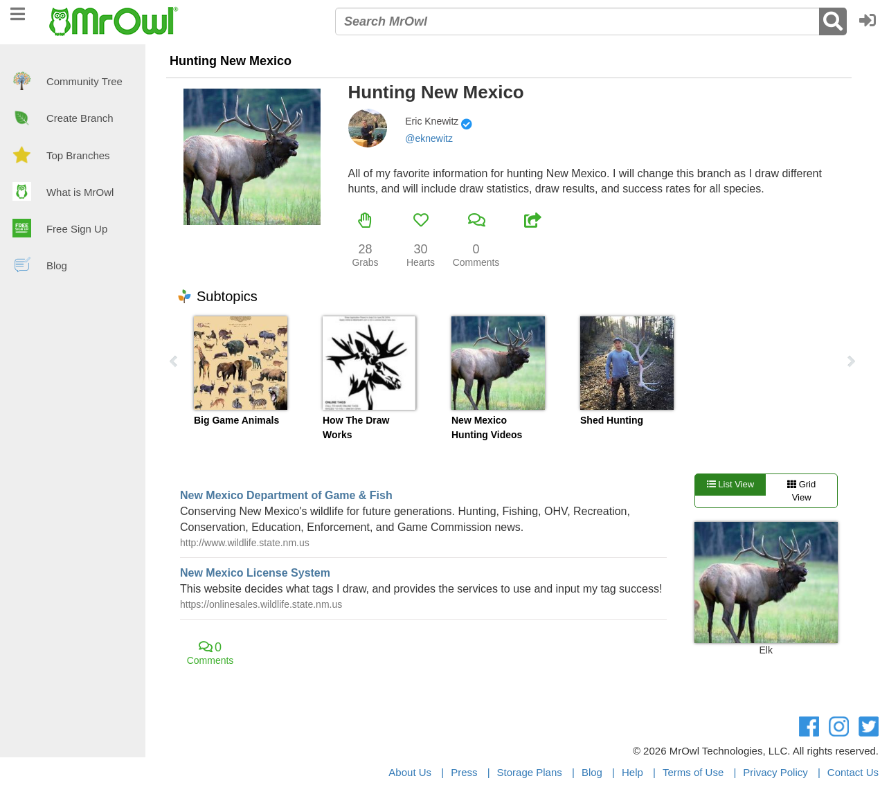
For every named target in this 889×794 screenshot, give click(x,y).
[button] (871, 21)
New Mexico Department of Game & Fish (286, 495)
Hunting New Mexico (230, 61)
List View (730, 484)
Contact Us (853, 772)
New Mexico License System (255, 573)
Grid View (801, 491)
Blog (592, 772)
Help (632, 772)
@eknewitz (429, 138)
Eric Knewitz (431, 121)
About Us (409, 772)
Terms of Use (693, 772)
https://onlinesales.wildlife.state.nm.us (261, 604)
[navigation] (17, 12)
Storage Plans (529, 772)
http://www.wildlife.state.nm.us (244, 542)
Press (464, 772)
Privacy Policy (775, 772)
